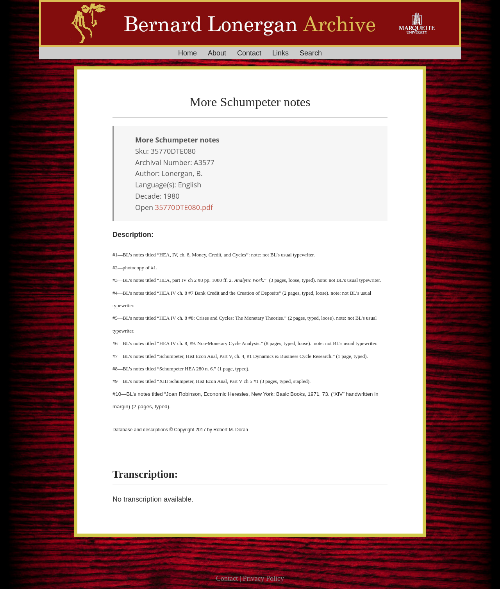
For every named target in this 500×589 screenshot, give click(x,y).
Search (311, 53)
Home (187, 53)
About (217, 53)
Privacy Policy (263, 578)
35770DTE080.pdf (184, 207)
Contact (249, 53)
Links (280, 53)
